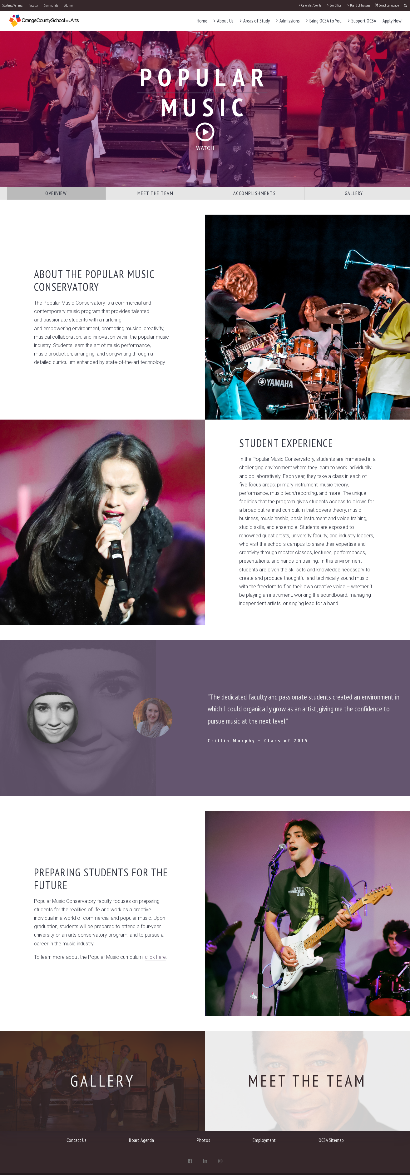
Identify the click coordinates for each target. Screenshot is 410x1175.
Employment (264, 1140)
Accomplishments (254, 193)
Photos (203, 1140)
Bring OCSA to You (324, 20)
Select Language (387, 5)
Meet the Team (155, 193)
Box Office (334, 5)
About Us (224, 20)
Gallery (354, 193)
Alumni (68, 5)
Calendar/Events (310, 5)
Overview (56, 193)
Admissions (288, 20)
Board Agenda (141, 1140)
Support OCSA (362, 20)
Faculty (33, 5)
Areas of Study (255, 20)
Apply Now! (393, 20)
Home (202, 20)
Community (51, 5)
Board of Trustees (359, 5)
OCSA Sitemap (331, 1140)
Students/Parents (12, 5)
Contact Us (76, 1140)
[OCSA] (44, 20)
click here (155, 957)
